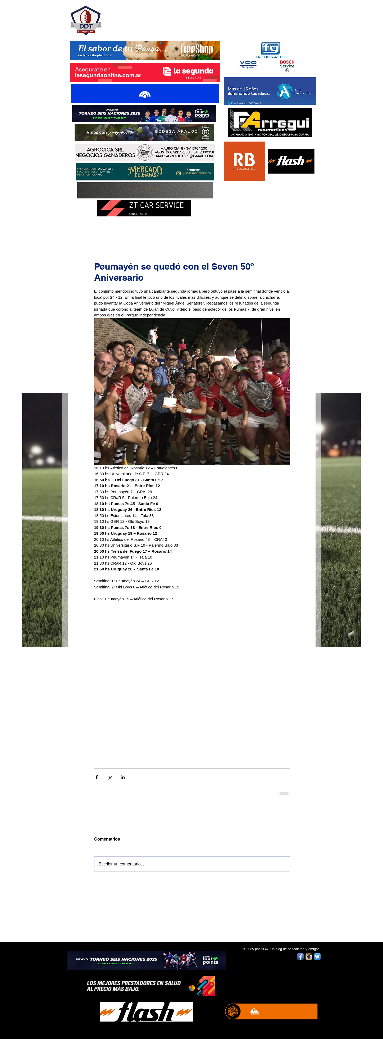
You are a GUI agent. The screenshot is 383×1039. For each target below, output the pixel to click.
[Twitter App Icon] (317, 956)
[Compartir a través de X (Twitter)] (109, 777)
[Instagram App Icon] (309, 956)
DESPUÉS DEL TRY (141, 17)
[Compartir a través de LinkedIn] (122, 777)
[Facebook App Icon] (300, 956)
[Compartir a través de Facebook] (96, 777)
